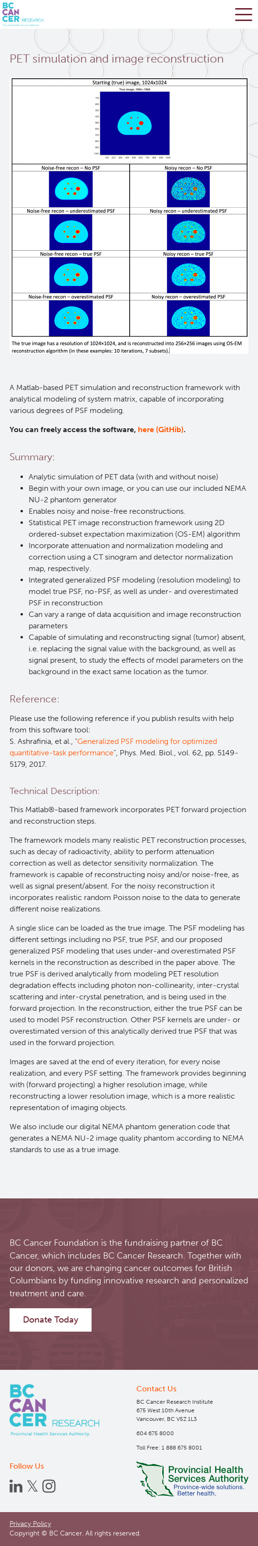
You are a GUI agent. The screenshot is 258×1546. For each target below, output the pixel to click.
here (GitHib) (161, 429)
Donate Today (50, 1319)
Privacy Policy (30, 1524)
